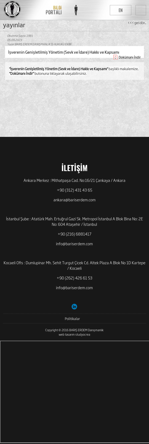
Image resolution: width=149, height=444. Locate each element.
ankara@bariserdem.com (74, 199)
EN (120, 10)
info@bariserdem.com (74, 243)
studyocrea (82, 334)
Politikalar (72, 318)
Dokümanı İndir (130, 57)
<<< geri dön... (137, 22)
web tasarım (67, 334)
